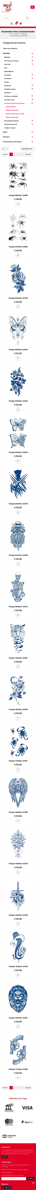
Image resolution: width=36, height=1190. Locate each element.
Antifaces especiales (12, 110)
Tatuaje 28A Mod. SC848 (18, 195)
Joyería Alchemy (11, 106)
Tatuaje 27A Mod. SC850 (18, 247)
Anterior (5, 154)
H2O (5, 68)
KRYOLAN (7, 57)
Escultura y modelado (11, 96)
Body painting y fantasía (11, 121)
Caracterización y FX (10, 124)
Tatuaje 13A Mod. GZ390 (18, 966)
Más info (4, 1157)
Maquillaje (24, 33)
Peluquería (7, 85)
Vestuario (6, 137)
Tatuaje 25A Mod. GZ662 (18, 350)
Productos (16, 33)
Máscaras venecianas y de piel (15, 113)
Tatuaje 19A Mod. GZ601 (18, 658)
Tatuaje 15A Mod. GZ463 (18, 864)
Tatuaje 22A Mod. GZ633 (18, 504)
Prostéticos (8, 78)
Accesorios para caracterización (19, 35)
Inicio (10, 33)
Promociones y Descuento (12, 142)
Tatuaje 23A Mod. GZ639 (18, 452)
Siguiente (28, 154)
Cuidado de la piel (9, 128)
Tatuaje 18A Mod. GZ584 (18, 709)
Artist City (7, 64)
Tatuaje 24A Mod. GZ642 (18, 401)
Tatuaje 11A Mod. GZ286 (18, 1069)
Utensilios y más (9, 100)
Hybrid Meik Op (9, 71)
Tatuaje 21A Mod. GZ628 (18, 555)
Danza (5, 132)
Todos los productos (10, 48)
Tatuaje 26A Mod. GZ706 (18, 298)
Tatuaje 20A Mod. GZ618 (18, 607)
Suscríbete (30, 1178)
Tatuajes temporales (12, 117)
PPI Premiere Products (11, 61)
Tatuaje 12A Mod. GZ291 (18, 1018)
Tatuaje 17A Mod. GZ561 (18, 761)
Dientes (6, 82)
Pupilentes (7, 92)
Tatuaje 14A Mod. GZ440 (18, 915)
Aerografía (7, 75)
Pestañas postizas (10, 89)
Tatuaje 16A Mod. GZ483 (18, 812)
